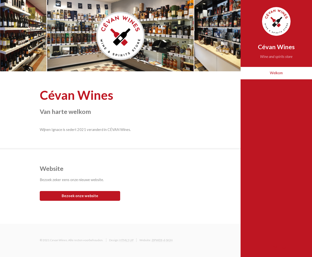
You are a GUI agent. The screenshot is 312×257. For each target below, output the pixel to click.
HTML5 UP (126, 240)
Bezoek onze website (80, 196)
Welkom (276, 73)
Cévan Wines (276, 46)
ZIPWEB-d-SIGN (162, 240)
